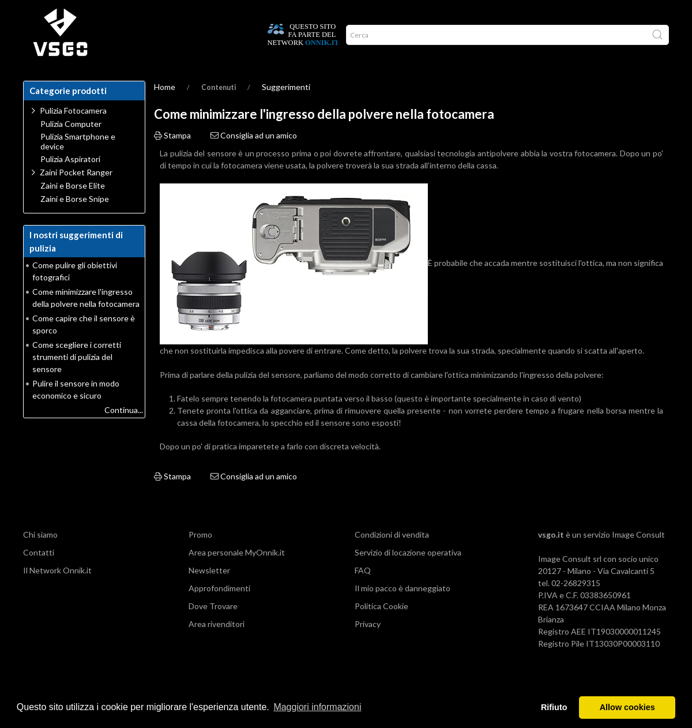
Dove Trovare (213, 629)
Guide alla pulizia (149, 81)
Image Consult (638, 557)
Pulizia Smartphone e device (77, 164)
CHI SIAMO (208, 81)
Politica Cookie (381, 629)
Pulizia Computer (70, 147)
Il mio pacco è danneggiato (402, 611)
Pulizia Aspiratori (70, 182)
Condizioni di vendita (392, 557)
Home (38, 81)
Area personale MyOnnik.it (237, 575)
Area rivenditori (217, 647)
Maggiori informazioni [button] (317, 707)
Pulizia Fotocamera (73, 133)
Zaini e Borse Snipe (74, 222)
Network (252, 81)
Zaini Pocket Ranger (76, 195)
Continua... (123, 433)
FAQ (363, 593)
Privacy (368, 647)
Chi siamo (40, 557)
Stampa (172, 158)
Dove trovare (82, 81)
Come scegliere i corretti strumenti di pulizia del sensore (76, 380)
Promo (291, 81)
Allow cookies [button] (627, 707)
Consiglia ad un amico (253, 158)
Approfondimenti (219, 611)
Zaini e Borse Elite (72, 208)
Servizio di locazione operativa (408, 575)
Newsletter (209, 593)
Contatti (38, 575)
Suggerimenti (286, 110)
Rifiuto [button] (554, 707)
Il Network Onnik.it (57, 593)
